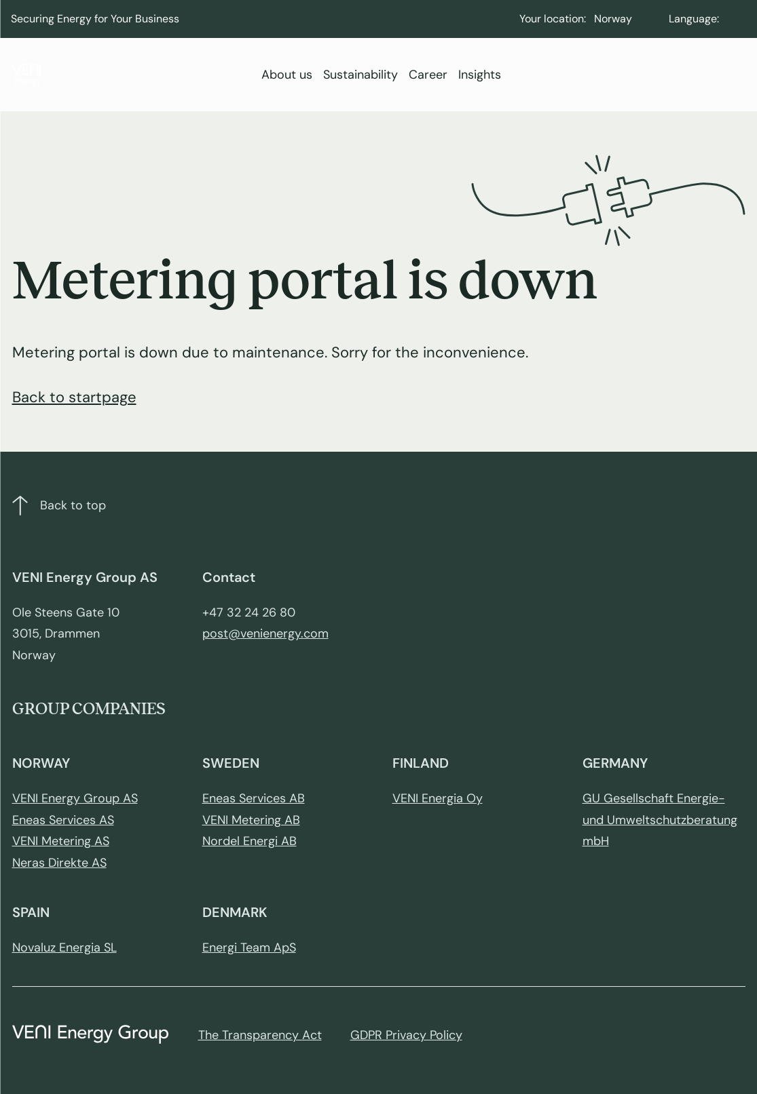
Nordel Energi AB (249, 841)
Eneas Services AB (253, 798)
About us (286, 74)
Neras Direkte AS (59, 863)
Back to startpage (74, 397)
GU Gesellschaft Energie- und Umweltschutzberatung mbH (660, 819)
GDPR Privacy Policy (406, 1035)
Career (428, 74)
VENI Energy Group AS (75, 798)
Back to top (59, 505)
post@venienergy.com (265, 633)
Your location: (552, 19)
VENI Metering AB (251, 820)
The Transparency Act (260, 1035)
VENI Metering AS (60, 841)
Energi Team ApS (249, 947)
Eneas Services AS (63, 820)
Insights (479, 74)
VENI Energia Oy (437, 798)
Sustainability (360, 74)
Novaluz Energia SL (64, 947)
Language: (694, 19)
